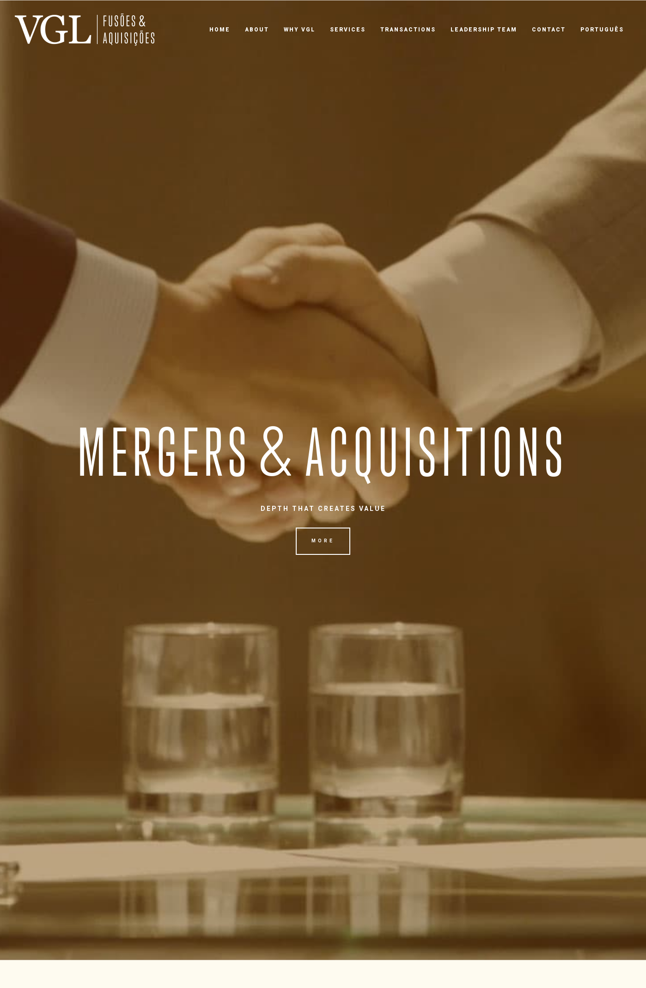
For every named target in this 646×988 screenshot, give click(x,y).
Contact (549, 29)
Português (602, 29)
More (323, 541)
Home (219, 29)
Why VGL (299, 29)
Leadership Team (484, 29)
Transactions (408, 29)
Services (348, 29)
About (257, 29)
